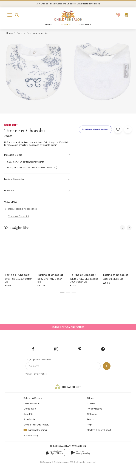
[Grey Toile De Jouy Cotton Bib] (19, 252)
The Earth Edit (68, 386)
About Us (28, 414)
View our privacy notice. (36, 374)
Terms (90, 419)
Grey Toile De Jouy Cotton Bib (18, 280)
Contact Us (30, 408)
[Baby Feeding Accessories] (20, 208)
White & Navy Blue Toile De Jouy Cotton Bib (84, 280)
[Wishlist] (118, 15)
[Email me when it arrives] (95, 129)
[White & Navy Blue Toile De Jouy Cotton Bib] (84, 252)
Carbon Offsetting (35, 429)
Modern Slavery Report (99, 429)
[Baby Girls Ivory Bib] (117, 252)
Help (89, 424)
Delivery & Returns (33, 398)
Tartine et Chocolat (24, 130)
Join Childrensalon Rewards (68, 327)
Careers (91, 403)
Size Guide (29, 419)
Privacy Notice (94, 408)
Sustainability (31, 435)
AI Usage (92, 414)
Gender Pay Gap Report (36, 424)
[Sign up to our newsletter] (106, 366)
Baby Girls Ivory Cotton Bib (50, 280)
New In (48, 24)
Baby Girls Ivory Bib (113, 279)
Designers (85, 24)
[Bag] (126, 15)
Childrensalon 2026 (64, 462)
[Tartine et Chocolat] (16, 216)
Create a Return (32, 403)
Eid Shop (65, 24)
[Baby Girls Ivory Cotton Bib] (52, 252)
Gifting (90, 398)
